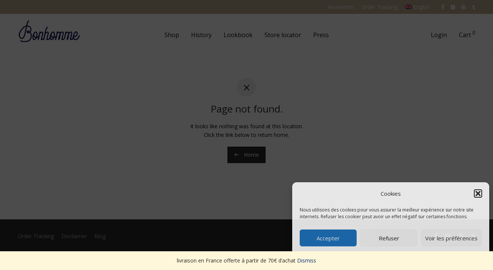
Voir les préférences (451, 238)
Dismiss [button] (306, 260)
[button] (478, 193)
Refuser (389, 238)
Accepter (328, 238)
